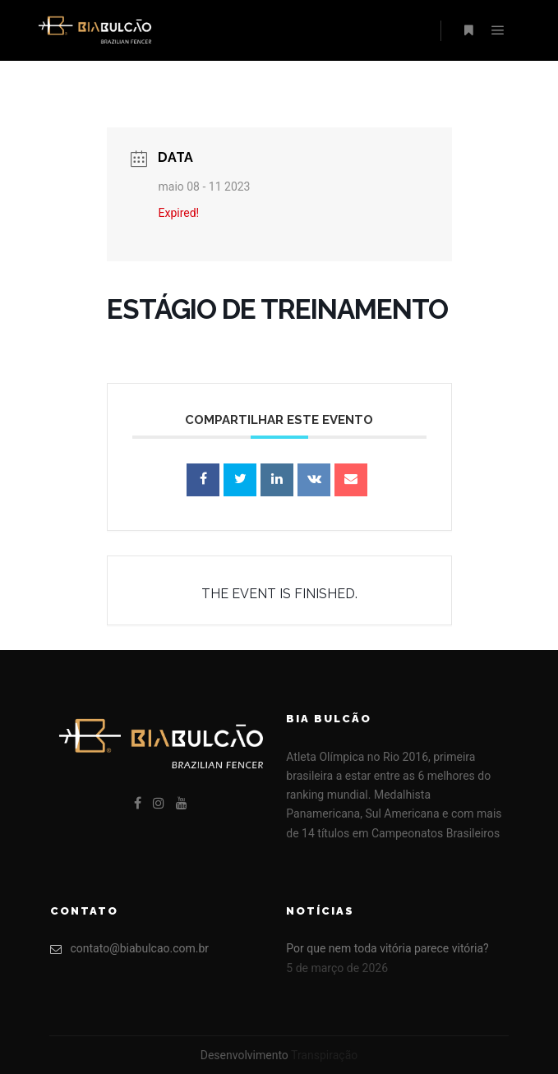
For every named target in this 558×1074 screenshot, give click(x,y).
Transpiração (324, 1055)
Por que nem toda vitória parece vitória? (387, 948)
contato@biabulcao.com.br (130, 948)
